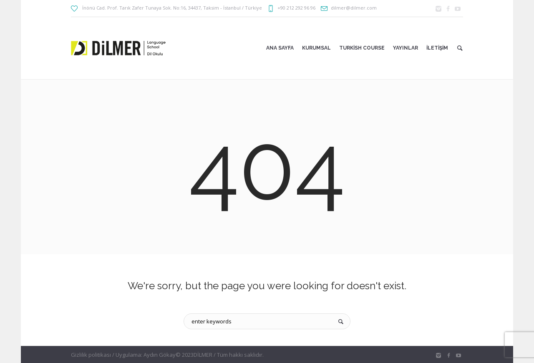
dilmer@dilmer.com (354, 8)
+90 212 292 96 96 (296, 8)
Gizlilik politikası (91, 354)
